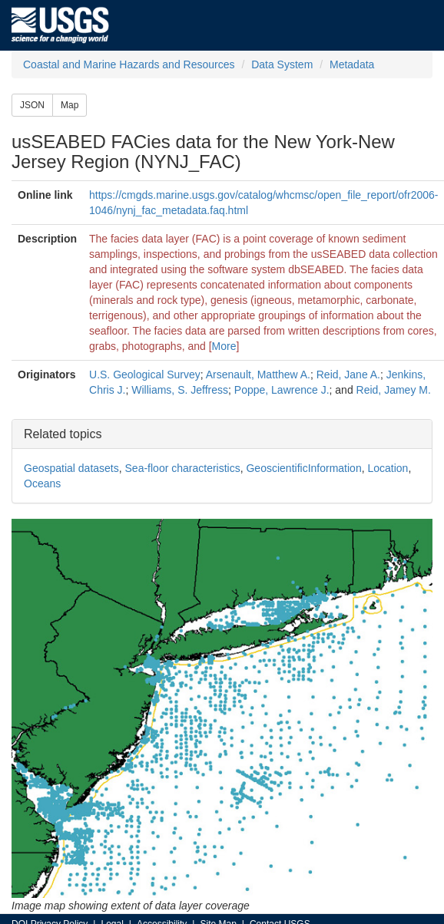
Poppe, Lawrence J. (282, 390)
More (224, 346)
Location (387, 468)
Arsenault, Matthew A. (258, 374)
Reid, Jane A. (348, 374)
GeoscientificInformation (303, 468)
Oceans (42, 483)
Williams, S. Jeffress (179, 390)
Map (69, 105)
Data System (282, 64)
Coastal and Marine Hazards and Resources (128, 64)
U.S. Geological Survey (144, 374)
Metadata (352, 64)
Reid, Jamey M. (393, 390)
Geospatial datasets (71, 468)
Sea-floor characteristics (182, 468)
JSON (32, 105)
